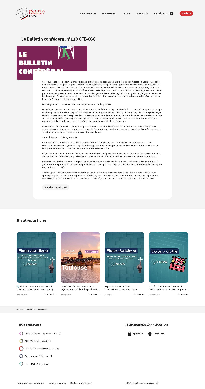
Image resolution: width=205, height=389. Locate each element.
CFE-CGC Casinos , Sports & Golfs (40, 333)
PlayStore (156, 333)
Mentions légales (57, 382)
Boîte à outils (163, 13)
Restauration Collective (35, 356)
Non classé (42, 309)
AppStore (135, 333)
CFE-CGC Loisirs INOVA (35, 341)
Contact (126, 13)
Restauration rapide (33, 363)
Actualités (142, 13)
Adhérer (186, 13)
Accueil (20, 309)
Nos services (108, 13)
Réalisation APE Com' (81, 382)
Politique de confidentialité (30, 382)
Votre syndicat (88, 13)
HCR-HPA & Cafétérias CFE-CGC (39, 348)
